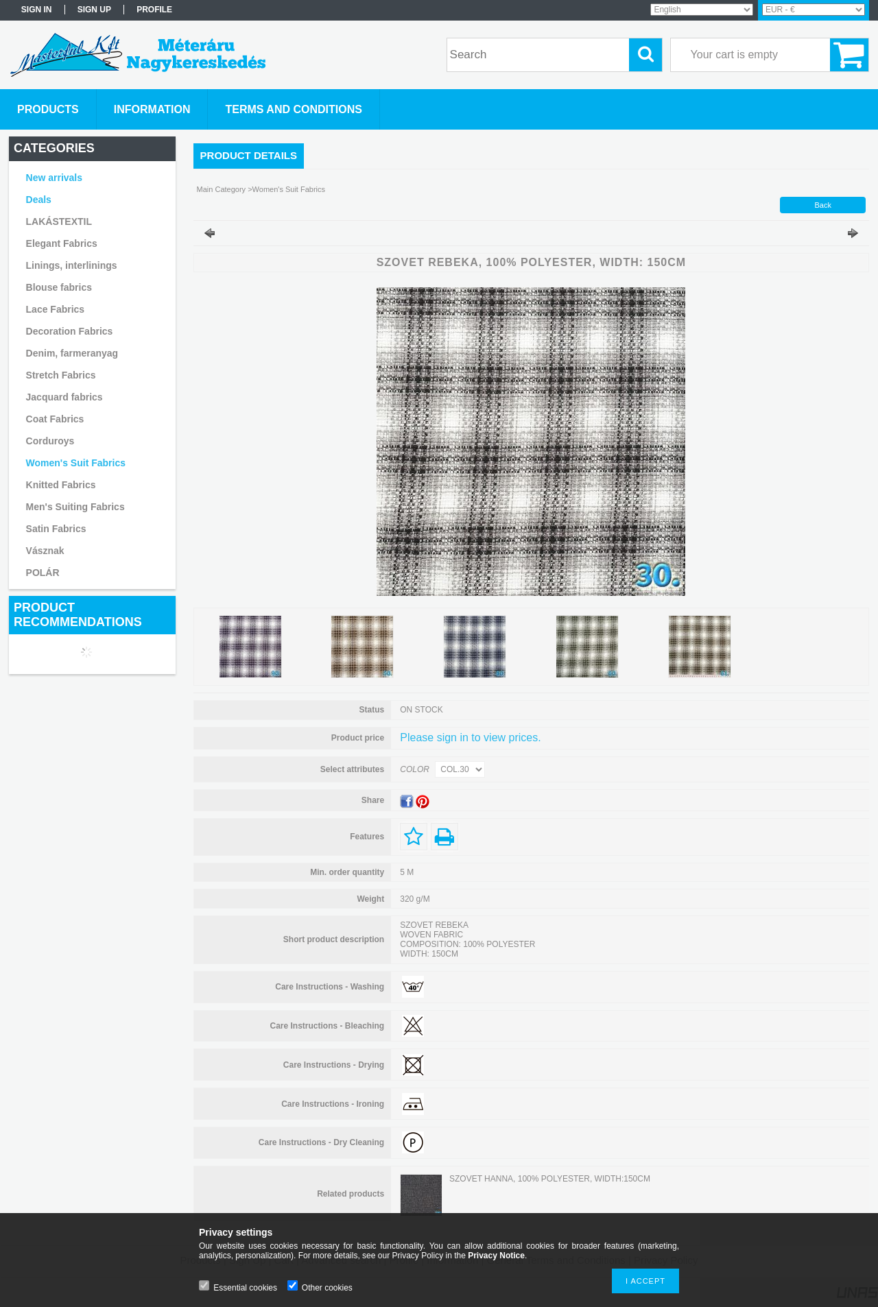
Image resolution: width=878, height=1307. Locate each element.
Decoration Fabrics (69, 331)
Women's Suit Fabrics (76, 462)
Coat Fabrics (55, 418)
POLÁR (43, 572)
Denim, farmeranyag (72, 353)
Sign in (36, 9)
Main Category (221, 189)
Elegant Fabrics (61, 243)
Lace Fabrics (55, 309)
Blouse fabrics (59, 287)
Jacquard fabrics (64, 397)
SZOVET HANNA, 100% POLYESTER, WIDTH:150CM (549, 1179)
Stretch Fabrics (61, 375)
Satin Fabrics (56, 528)
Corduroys (50, 440)
